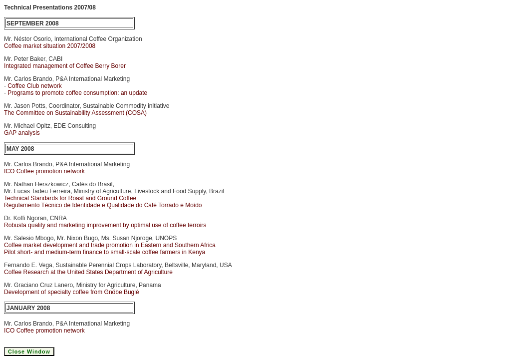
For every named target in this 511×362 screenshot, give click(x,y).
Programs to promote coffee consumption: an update (77, 92)
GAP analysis (22, 132)
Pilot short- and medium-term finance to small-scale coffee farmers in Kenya (104, 252)
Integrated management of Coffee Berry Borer (65, 65)
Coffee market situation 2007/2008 (49, 45)
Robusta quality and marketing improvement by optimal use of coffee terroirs (105, 225)
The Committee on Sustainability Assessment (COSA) (75, 112)
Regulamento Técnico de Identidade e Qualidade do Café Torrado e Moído (103, 205)
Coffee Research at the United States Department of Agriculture (88, 272)
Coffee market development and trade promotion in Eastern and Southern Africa (110, 245)
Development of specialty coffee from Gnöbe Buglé (71, 292)
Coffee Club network (34, 85)
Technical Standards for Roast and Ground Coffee (70, 198)
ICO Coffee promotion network (44, 171)
